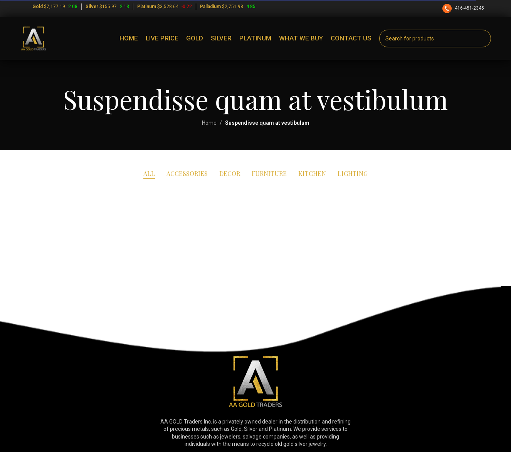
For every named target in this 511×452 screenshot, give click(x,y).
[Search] (435, 38)
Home (209, 123)
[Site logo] (33, 38)
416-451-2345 (463, 8)
